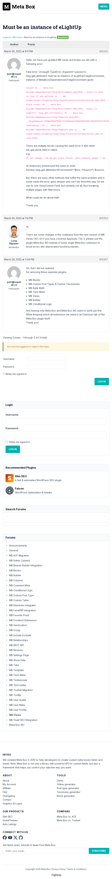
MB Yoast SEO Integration (21, 720)
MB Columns (14, 580)
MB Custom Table (17, 600)
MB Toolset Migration (19, 690)
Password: (8, 366)
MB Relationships (17, 640)
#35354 (103, 218)
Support (7, 37)
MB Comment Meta (18, 585)
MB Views (17, 37)
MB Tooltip (13, 695)
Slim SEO (7, 816)
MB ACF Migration (17, 555)
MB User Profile (16, 709)
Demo (60, 780)
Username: (9, 358)
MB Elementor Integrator (21, 605)
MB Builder (13, 575)
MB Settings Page (17, 655)
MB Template (15, 670)
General (12, 550)
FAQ (5, 792)
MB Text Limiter (16, 685)
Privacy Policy (58, 869)
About (6, 780)
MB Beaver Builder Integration (24, 565)
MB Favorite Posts (17, 615)
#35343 (103, 51)
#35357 (103, 259)
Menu (103, 6)
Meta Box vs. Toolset (68, 820)
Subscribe (99, 850)
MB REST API (15, 645)
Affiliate (7, 788)
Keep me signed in (16, 373)
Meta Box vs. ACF (66, 816)
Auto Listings (9, 824)
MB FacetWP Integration (21, 610)
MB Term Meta (15, 675)
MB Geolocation (16, 625)
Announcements (16, 545)
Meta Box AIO (15, 724)
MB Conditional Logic (19, 590)
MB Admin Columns (18, 560)
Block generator (66, 795)
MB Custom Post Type (20, 595)
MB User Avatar (16, 699)
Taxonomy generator (68, 792)
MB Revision (14, 650)
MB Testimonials (16, 680)
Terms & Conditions (76, 869)
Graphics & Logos (12, 803)
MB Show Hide (16, 660)
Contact (7, 799)
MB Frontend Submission (21, 620)
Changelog (9, 795)
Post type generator (68, 788)
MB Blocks (13, 570)
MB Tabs (12, 665)
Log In (102, 381)
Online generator (66, 784)
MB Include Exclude (18, 635)
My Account (9, 784)
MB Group (13, 630)
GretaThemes (10, 820)
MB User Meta (15, 705)
